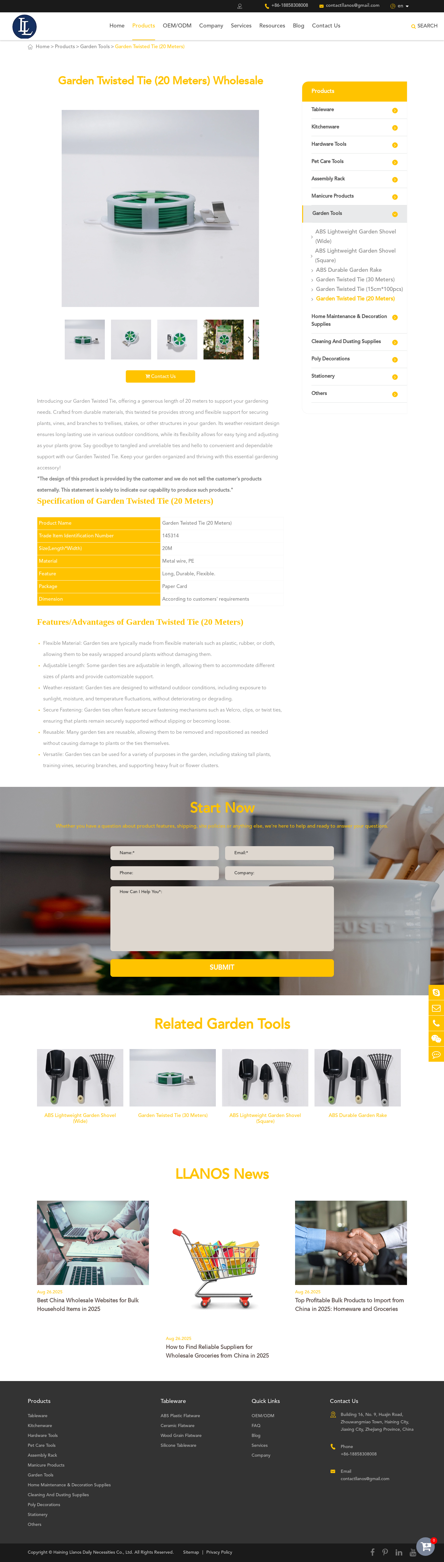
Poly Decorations (330, 359)
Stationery (323, 376)
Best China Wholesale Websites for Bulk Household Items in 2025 (87, 1305)
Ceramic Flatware (178, 1426)
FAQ (256, 1426)
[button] (250, 339)
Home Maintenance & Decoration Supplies (349, 320)
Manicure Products (332, 196)
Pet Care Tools (327, 161)
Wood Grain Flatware (181, 1436)
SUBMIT (222, 967)
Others (319, 393)
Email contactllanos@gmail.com (365, 1475)
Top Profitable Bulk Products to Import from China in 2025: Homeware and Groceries (349, 1305)
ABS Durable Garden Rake (349, 270)
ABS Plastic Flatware (180, 1416)
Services (241, 26)
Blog (298, 26)
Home (117, 26)
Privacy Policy (219, 1552)
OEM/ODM (177, 26)
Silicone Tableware (178, 1445)
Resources (272, 26)
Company (211, 26)
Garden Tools (95, 46)
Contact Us (326, 26)
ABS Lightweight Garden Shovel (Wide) (355, 236)
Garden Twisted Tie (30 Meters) (355, 280)
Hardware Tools (328, 144)
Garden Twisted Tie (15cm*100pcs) (359, 289)
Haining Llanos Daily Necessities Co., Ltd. (93, 1552)
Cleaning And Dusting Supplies (346, 341)
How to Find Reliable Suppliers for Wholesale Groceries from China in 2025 (217, 1352)
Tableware (322, 109)
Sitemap (191, 1552)
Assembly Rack (328, 179)
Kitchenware (325, 127)
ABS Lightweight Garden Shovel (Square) (355, 255)
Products (143, 26)
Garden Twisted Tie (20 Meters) (149, 46)
